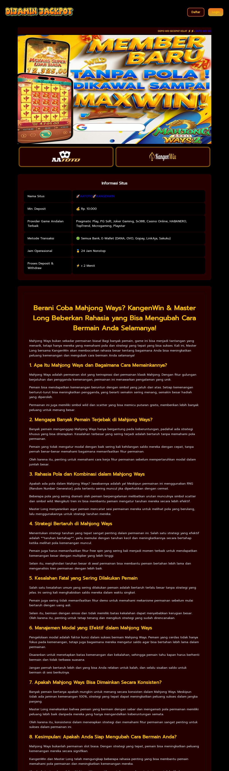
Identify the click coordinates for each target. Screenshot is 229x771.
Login (216, 12)
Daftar (195, 12)
